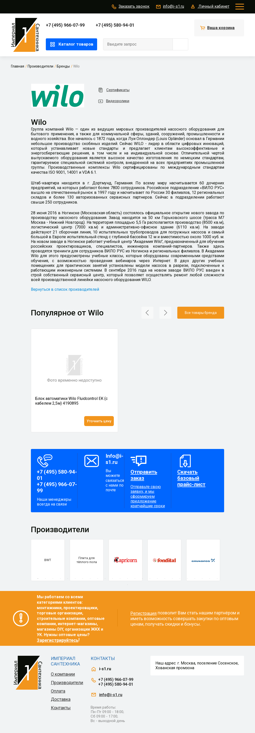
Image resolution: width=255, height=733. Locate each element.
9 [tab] (97, 578)
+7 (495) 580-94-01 (115, 25)
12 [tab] (120, 578)
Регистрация (143, 613)
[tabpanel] (48, 560)
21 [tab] (187, 578)
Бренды (63, 66)
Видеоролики (113, 101)
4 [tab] (60, 578)
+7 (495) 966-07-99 (65, 25)
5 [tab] (67, 578)
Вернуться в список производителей (65, 289)
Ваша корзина (221, 27)
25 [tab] (217, 578)
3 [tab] (52, 578)
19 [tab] (172, 578)
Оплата (58, 691)
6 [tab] (75, 578)
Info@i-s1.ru (114, 459)
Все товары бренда (201, 313)
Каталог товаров (71, 44)
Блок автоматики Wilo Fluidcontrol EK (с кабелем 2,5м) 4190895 (71, 401)
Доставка (60, 699)
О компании (63, 674)
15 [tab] (142, 578)
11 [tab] (112, 578)
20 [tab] (179, 578)
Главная (17, 66)
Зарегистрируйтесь (57, 640)
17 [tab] (157, 578)
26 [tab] (127, 584)
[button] (147, 312)
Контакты (61, 707)
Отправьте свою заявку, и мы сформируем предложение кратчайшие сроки (149, 488)
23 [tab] (202, 578)
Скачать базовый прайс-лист (191, 478)
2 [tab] (45, 578)
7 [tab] (82, 578)
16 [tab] (149, 578)
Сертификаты (113, 90)
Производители (40, 66)
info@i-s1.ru (169, 7)
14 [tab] (134, 578)
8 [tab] (90, 578)
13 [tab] (127, 578)
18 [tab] (164, 578)
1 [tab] (37, 578)
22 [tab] (194, 578)
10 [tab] (105, 578)
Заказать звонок (130, 7)
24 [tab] (209, 578)
